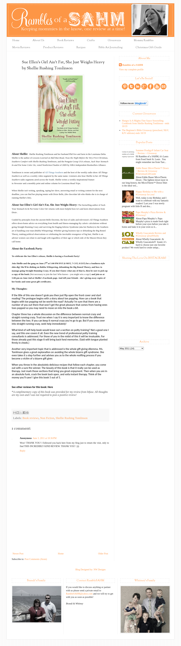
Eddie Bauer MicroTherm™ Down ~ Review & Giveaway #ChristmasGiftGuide (152, 171)
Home (15, 40)
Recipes (80, 47)
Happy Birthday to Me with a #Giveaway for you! (149, 193)
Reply (22, 451)
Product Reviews (53, 47)
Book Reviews (65, 40)
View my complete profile (131, 69)
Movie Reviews (21, 47)
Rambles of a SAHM (132, 65)
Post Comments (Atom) (36, 559)
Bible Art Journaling (111, 47)
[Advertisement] (60, 526)
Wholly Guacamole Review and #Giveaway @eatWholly (151, 234)
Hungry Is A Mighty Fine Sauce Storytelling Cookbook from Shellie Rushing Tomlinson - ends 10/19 (145, 123)
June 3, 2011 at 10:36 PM (45, 438)
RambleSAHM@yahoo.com (79, 593)
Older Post (103, 553)
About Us (38, 40)
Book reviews (30, 418)
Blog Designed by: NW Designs (90, 569)
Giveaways (114, 40)
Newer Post (18, 553)
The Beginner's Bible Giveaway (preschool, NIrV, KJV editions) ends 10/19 (145, 131)
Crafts (91, 40)
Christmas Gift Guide (149, 47)
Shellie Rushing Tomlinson (71, 418)
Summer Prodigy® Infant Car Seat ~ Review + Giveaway (152, 152)
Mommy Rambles (144, 40)
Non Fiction (47, 418)
